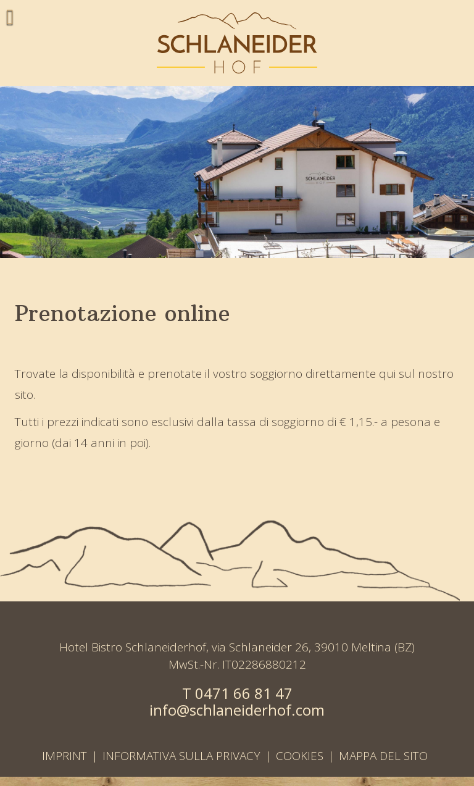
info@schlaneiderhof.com (237, 710)
